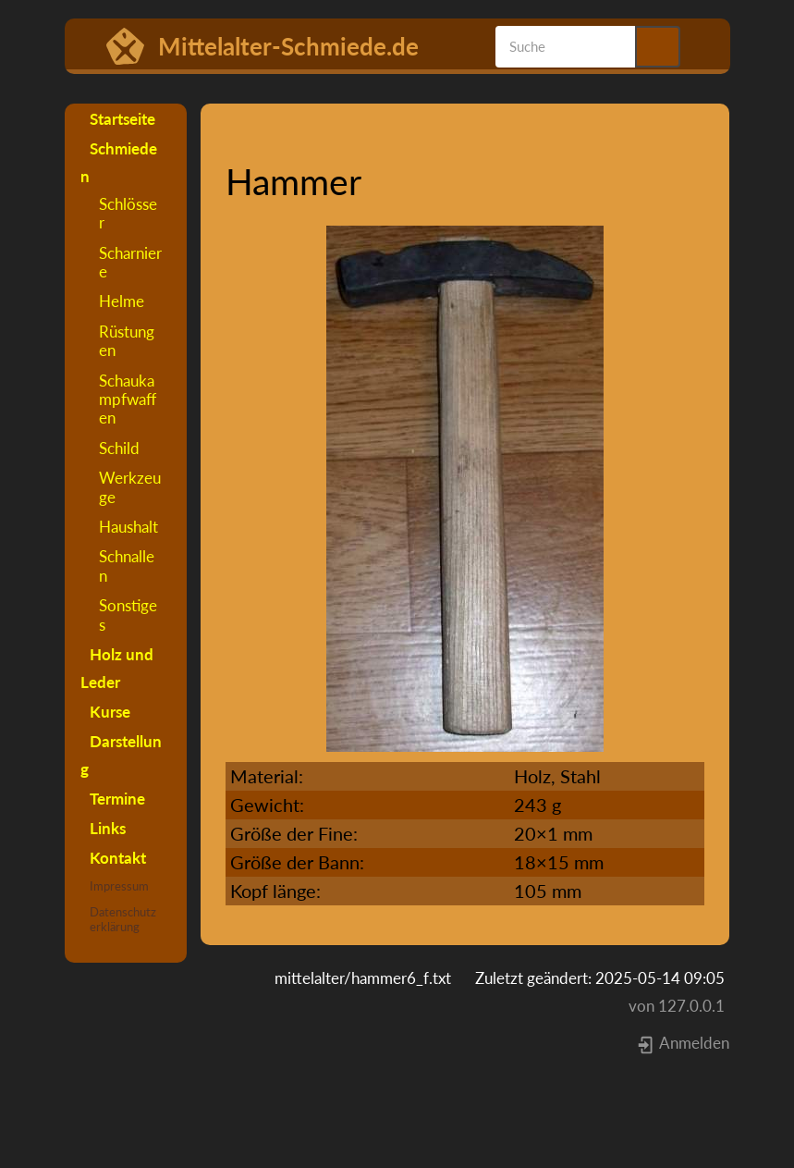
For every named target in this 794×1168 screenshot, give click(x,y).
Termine (117, 798)
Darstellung (121, 755)
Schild (119, 448)
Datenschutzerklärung (123, 919)
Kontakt (118, 857)
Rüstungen (126, 341)
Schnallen (126, 565)
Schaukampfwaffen (127, 399)
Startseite (122, 119)
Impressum (119, 886)
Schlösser (128, 213)
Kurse (110, 711)
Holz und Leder (116, 668)
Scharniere (130, 262)
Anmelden (682, 1042)
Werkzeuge (130, 487)
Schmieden (118, 162)
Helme (121, 301)
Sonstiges (128, 614)
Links (108, 828)
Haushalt (128, 526)
